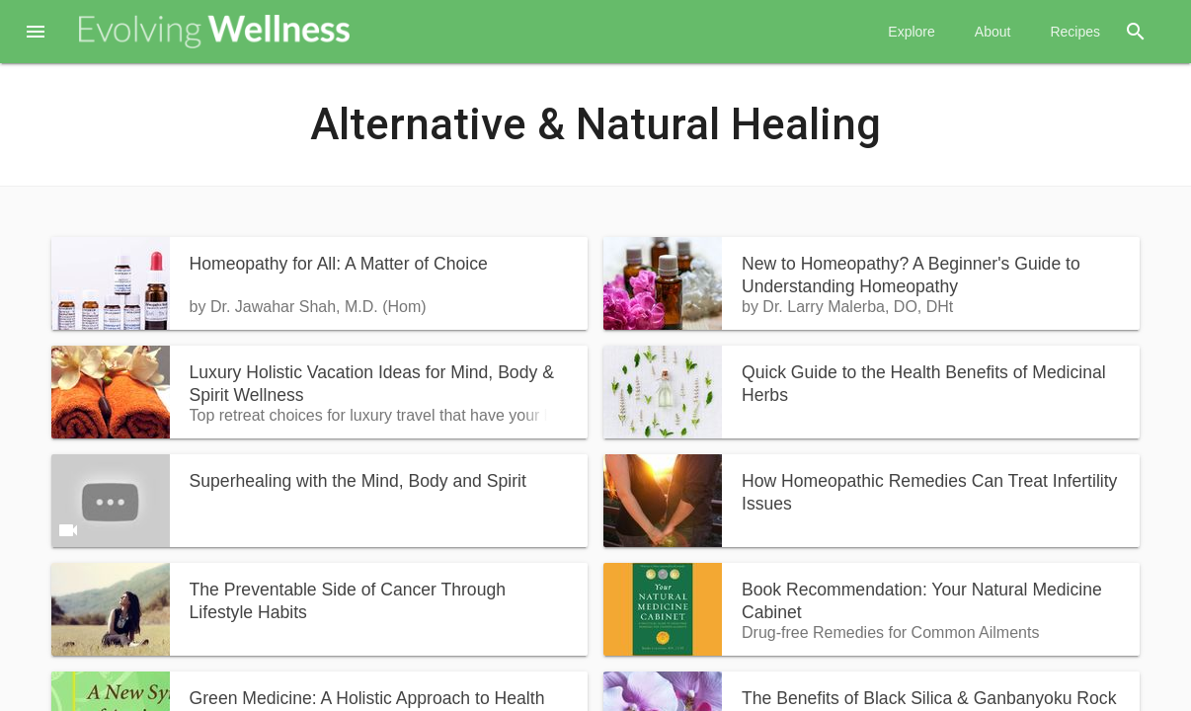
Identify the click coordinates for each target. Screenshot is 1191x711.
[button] (35, 33)
